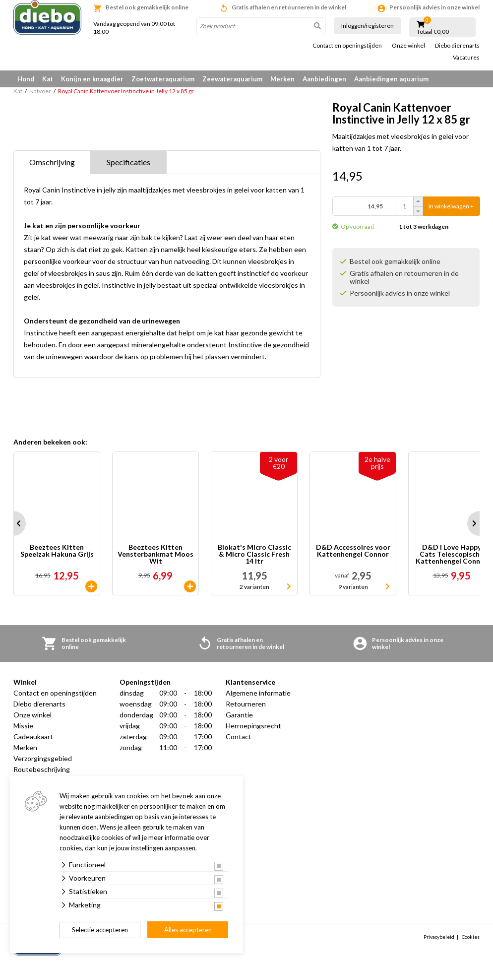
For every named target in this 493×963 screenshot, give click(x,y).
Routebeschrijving (41, 769)
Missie (23, 725)
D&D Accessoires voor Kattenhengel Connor (353, 551)
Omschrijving (52, 162)
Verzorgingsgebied (42, 758)
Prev (13, 523)
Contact (238, 736)
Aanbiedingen (324, 79)
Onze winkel (408, 46)
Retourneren (246, 704)
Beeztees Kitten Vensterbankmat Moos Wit (155, 554)
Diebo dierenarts (457, 46)
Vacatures (466, 58)
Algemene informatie (258, 693)
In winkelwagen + (451, 206)
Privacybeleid (439, 937)
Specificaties (128, 162)
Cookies (471, 937)
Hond (25, 79)
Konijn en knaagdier (92, 79)
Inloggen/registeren (367, 25)
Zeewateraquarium (232, 79)
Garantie (239, 714)
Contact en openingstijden (347, 46)
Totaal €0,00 (433, 32)
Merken (282, 79)
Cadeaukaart (33, 736)
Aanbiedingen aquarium (391, 79)
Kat (47, 79)
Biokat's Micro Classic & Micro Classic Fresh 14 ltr (254, 554)
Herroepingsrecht (253, 725)
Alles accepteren (188, 930)
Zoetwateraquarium (162, 79)
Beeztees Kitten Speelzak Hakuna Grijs (57, 551)
